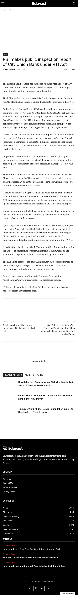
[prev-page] (4, 422)
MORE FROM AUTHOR (34, 375)
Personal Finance (10, 545)
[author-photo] (39, 347)
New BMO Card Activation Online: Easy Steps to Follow (30, 558)
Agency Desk (10, 69)
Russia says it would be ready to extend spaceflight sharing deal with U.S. (19, 328)
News (12, 10)
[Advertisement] (39, 32)
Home (5, 10)
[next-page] (9, 422)
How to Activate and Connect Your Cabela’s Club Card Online (34, 566)
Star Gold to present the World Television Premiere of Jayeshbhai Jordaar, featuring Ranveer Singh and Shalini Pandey (58, 329)
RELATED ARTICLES (13, 375)
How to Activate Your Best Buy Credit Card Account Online (32, 549)
